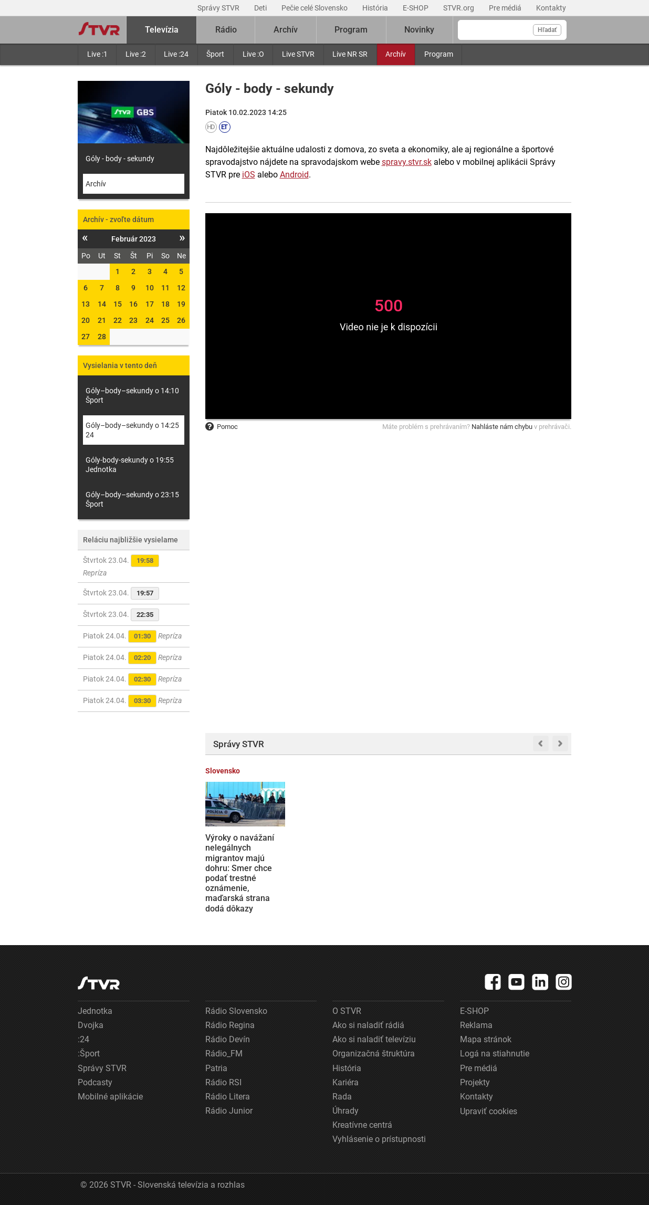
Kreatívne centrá (362, 1125)
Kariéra (345, 1082)
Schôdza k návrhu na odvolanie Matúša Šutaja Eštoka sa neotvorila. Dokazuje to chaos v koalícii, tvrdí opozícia (435, 863)
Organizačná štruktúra (373, 1054)
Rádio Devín (227, 1039)
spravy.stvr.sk (407, 162)
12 (181, 288)
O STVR (346, 1011)
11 (165, 288)
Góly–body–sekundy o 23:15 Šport (132, 499)
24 (149, 320)
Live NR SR (350, 54)
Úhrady (345, 1111)
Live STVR (298, 54)
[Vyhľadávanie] (512, 30)
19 (181, 304)
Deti (261, 8)
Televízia (162, 30)
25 (165, 320)
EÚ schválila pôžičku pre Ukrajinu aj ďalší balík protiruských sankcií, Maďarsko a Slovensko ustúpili (529, 858)
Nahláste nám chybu (502, 427)
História (376, 8)
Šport (215, 54)
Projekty (475, 1082)
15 (117, 304)
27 (85, 336)
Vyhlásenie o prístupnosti (379, 1139)
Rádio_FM (224, 1054)
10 (149, 288)
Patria (216, 1068)
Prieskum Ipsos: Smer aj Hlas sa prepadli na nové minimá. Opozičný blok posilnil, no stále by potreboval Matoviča (340, 868)
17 (149, 304)
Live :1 (97, 54)
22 (117, 320)
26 (181, 320)
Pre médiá (506, 8)
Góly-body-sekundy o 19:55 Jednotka (130, 465)
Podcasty (95, 1082)
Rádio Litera (227, 1097)
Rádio (226, 30)
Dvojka (90, 1025)
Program (438, 54)
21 (102, 320)
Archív (395, 54)
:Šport (89, 1054)
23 (133, 320)
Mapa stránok (485, 1039)
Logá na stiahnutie (494, 1054)
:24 (83, 1039)
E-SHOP (416, 8)
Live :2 (135, 54)
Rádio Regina (230, 1025)
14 (102, 304)
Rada (342, 1097)
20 (85, 320)
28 (102, 336)
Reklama (476, 1025)
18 (165, 304)
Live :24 (176, 54)
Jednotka (95, 1011)
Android (294, 175)
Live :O (253, 54)
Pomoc (221, 427)
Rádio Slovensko (236, 1011)
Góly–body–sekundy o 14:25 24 (132, 430)
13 (85, 304)
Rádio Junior (229, 1111)
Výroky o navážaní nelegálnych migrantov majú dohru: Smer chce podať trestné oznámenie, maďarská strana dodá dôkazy (239, 873)
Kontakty (551, 8)
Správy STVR (219, 8)
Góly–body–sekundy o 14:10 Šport (132, 395)
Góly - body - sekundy (120, 158)
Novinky (419, 30)
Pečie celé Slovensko (315, 8)
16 (133, 304)
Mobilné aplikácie (110, 1097)
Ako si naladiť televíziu (374, 1039)
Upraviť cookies (488, 1111)
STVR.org (459, 8)
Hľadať (547, 30)
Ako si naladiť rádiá (368, 1025)
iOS (248, 175)
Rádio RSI (223, 1082)
